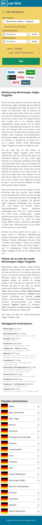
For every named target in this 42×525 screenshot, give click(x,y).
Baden (11, 406)
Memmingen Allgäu (17, 480)
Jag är (11, 53)
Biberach (7, 353)
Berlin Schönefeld (16, 413)
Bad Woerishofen (10, 334)
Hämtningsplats (8, 18)
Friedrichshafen (15, 449)
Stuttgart (12, 505)
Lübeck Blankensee (17, 474)
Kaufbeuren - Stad (11, 348)
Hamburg (13, 462)
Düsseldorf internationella (19, 437)
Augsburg (7, 389)
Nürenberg (13, 499)
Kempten (7, 339)
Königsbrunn (8, 379)
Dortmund (13, 431)
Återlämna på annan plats (15, 27)
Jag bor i (10, 49)
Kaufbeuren (8, 343)
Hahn (11, 456)
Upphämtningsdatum (10, 31)
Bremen (12, 425)
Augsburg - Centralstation (14, 384)
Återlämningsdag (8, 38)
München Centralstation (19, 486)
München (13, 493)
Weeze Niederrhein (17, 511)
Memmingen (8, 329)
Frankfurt (13, 443)
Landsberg (7, 360)
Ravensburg (8, 374)
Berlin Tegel (14, 419)
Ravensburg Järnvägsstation (15, 367)
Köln (11, 468)
